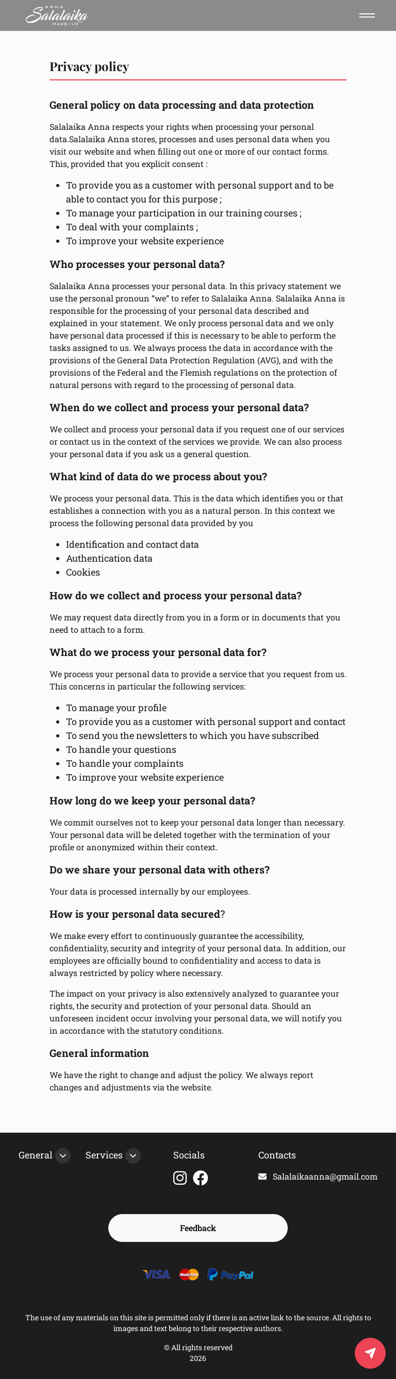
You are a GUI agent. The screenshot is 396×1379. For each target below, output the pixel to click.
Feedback (198, 1227)
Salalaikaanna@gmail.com (317, 1176)
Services (104, 1155)
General (36, 1155)
